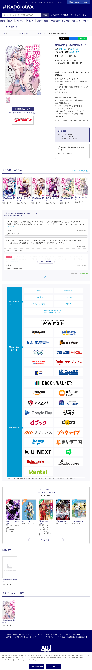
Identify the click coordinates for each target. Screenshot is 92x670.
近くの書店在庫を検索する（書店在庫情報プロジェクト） (53, 312)
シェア (74, 38)
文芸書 (3, 21)
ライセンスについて (42, 616)
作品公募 (62, 2)
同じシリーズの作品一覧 (80, 171)
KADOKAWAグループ (79, 616)
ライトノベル (20, 21)
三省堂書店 (69, 297)
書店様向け (54, 616)
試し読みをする (22, 109)
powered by (79, 273)
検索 (45, 15)
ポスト (65, 38)
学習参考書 (56, 21)
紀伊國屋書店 (68, 290)
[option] (9, 571)
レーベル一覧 (40, 2)
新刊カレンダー (67, 15)
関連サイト (52, 2)
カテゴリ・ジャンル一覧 (25, 2)
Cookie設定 (61, 618)
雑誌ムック (77, 21)
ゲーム (2, 27)
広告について (30, 616)
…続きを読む (10, 227)
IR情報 (14, 616)
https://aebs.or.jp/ (37, 641)
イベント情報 (80, 15)
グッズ (8, 27)
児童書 (47, 21)
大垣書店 (38, 290)
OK (54, 667)
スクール (14, 27)
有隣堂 (68, 304)
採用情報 (21, 616)
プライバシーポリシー (37, 618)
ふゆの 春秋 (74, 52)
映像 (86, 21)
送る (83, 38)
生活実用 (66, 21)
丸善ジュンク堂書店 (38, 304)
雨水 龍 (62, 49)
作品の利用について (11, 618)
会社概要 (8, 616)
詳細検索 (55, 15)
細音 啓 (74, 49)
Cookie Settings (37, 667)
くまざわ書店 (38, 297)
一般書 (39, 21)
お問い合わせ (24, 618)
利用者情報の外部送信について (77, 618)
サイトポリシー (51, 618)
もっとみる (45, 540)
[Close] (88, 656)
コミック (31, 21)
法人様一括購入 (65, 616)
